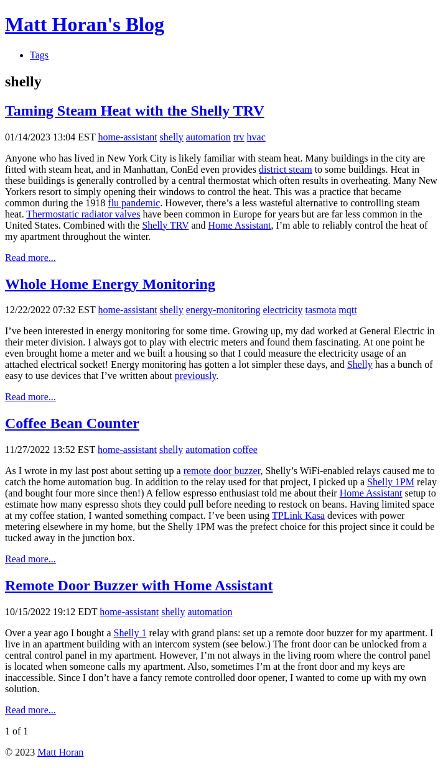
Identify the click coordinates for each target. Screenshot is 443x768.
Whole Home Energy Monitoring (110, 284)
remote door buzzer (222, 470)
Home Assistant (239, 225)
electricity (283, 309)
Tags (39, 55)
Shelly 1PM (390, 482)
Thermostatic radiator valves (83, 214)
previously (196, 375)
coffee (245, 449)
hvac (256, 137)
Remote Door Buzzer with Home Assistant (139, 585)
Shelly (360, 364)
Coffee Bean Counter (72, 423)
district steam (285, 169)
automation (208, 137)
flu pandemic (134, 203)
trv (239, 137)
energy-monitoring (223, 309)
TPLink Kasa (298, 515)
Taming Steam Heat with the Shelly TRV (134, 111)
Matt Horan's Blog (84, 24)
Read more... (30, 257)
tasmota (320, 309)
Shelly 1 (130, 633)
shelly (172, 137)
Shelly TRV (165, 225)
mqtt (347, 309)
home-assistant (127, 137)
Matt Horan (60, 752)
